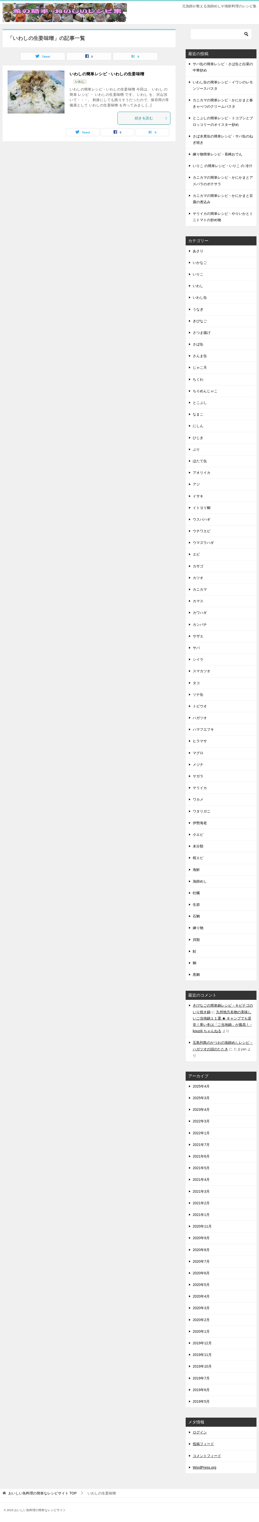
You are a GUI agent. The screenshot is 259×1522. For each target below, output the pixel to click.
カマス (198, 601)
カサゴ (198, 566)
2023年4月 (201, 1110)
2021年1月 (201, 1215)
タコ (196, 683)
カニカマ (200, 589)
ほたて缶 (200, 461)
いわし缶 (200, 297)
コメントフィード (207, 1456)
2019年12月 (202, 1343)
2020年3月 (201, 1308)
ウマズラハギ (203, 543)
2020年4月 (201, 1296)
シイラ (198, 659)
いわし (79, 81)
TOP (42, 1493)
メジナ (198, 765)
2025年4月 (201, 1086)
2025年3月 (201, 1098)
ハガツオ (200, 718)
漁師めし (200, 881)
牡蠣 (196, 893)
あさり (198, 251)
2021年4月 (201, 1180)
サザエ (198, 636)
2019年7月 (201, 1378)
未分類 (198, 846)
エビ (196, 554)
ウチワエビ (201, 531)
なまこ (198, 414)
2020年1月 (201, 1331)
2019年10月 (202, 1366)
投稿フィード (203, 1444)
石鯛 (196, 916)
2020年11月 (202, 1226)
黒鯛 (196, 975)
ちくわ (198, 379)
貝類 (196, 940)
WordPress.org (204, 1467)
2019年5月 (201, 1401)
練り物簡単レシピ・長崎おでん (217, 154)
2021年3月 (201, 1191)
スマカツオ (201, 671)
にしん (198, 426)
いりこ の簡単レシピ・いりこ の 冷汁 (222, 166)
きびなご (200, 321)
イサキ (198, 496)
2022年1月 (201, 1133)
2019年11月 (202, 1355)
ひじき (198, 438)
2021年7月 (201, 1145)
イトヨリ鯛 (201, 508)
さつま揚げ (201, 333)
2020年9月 (201, 1238)
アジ (196, 484)
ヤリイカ (200, 788)
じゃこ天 (200, 367)
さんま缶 (200, 356)
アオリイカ (201, 473)
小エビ (198, 835)
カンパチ (200, 624)
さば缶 (198, 344)
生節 (196, 905)
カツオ (198, 578)
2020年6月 (201, 1273)
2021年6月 (201, 1156)
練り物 (198, 928)
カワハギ (200, 613)
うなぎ (198, 309)
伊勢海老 (200, 823)
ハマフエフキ (203, 729)
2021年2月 (201, 1203)
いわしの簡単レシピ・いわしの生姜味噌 (107, 74)
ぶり (196, 449)
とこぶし (200, 403)
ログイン (200, 1432)
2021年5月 (201, 1168)
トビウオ (200, 706)
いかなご (200, 263)
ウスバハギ (201, 519)
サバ (196, 648)
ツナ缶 (198, 695)
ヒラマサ (200, 741)
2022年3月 (201, 1121)
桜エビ (198, 858)
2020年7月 (201, 1261)
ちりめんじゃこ (205, 391)
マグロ (198, 753)
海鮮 (196, 870)
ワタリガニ (201, 811)
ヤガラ (198, 776)
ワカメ (198, 799)
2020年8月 (201, 1250)
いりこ (198, 274)
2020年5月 (201, 1285)
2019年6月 (201, 1390)
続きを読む (151, 118)
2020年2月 (201, 1320)
